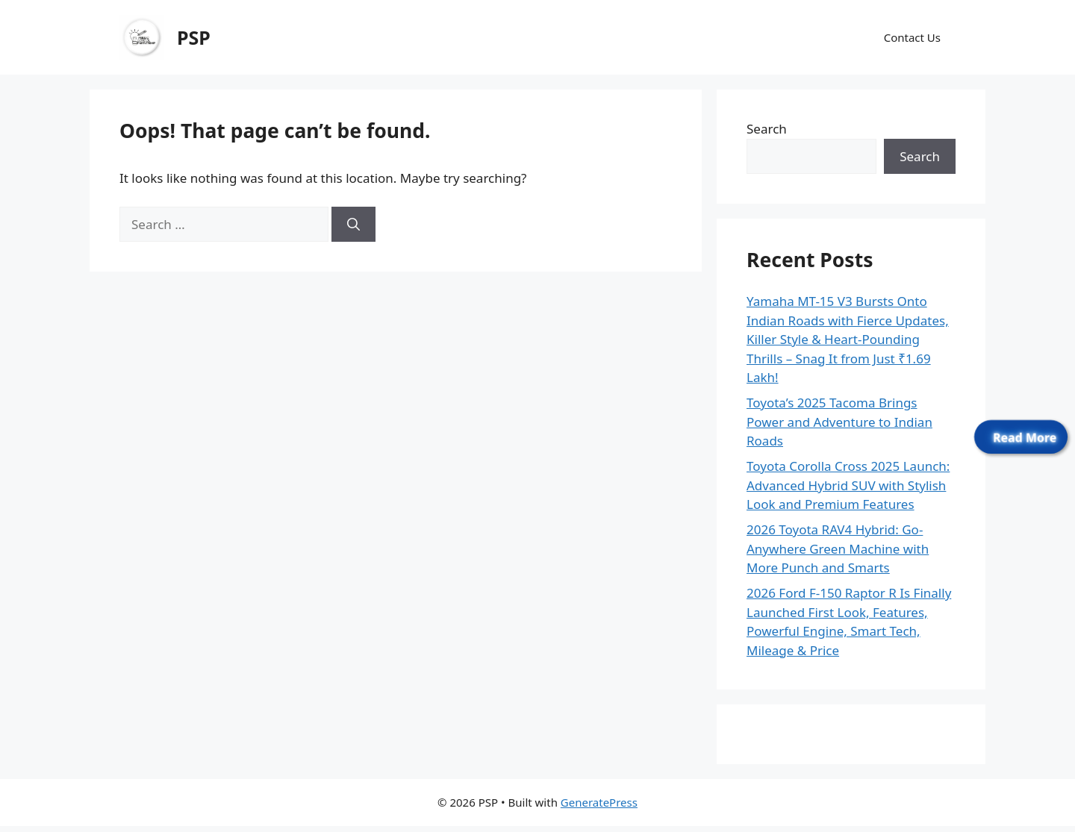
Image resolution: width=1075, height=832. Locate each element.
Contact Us (912, 37)
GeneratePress (599, 802)
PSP (194, 37)
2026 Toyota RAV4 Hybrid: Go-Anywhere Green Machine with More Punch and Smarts (838, 548)
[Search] (353, 225)
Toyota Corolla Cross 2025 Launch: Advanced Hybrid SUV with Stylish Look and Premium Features (848, 485)
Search (767, 128)
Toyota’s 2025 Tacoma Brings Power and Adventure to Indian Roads (839, 421)
